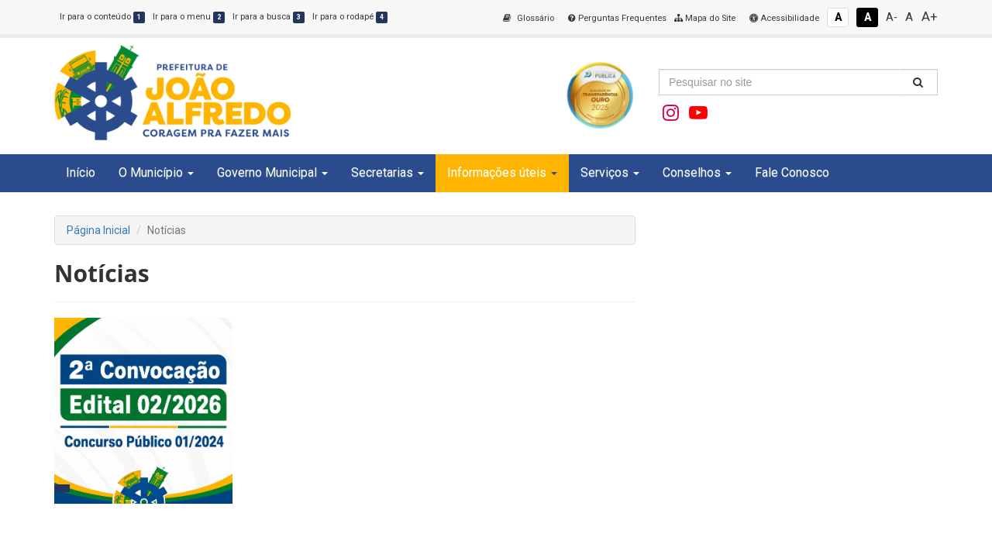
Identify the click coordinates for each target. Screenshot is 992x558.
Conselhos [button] (697, 172)
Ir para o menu (189, 17)
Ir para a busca (268, 17)
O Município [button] (156, 172)
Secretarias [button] (387, 172)
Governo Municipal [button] (272, 172)
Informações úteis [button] (502, 172)
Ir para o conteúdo (102, 17)
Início (80, 172)
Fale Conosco (792, 172)
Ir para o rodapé (350, 17)
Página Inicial (98, 230)
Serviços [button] (609, 172)
